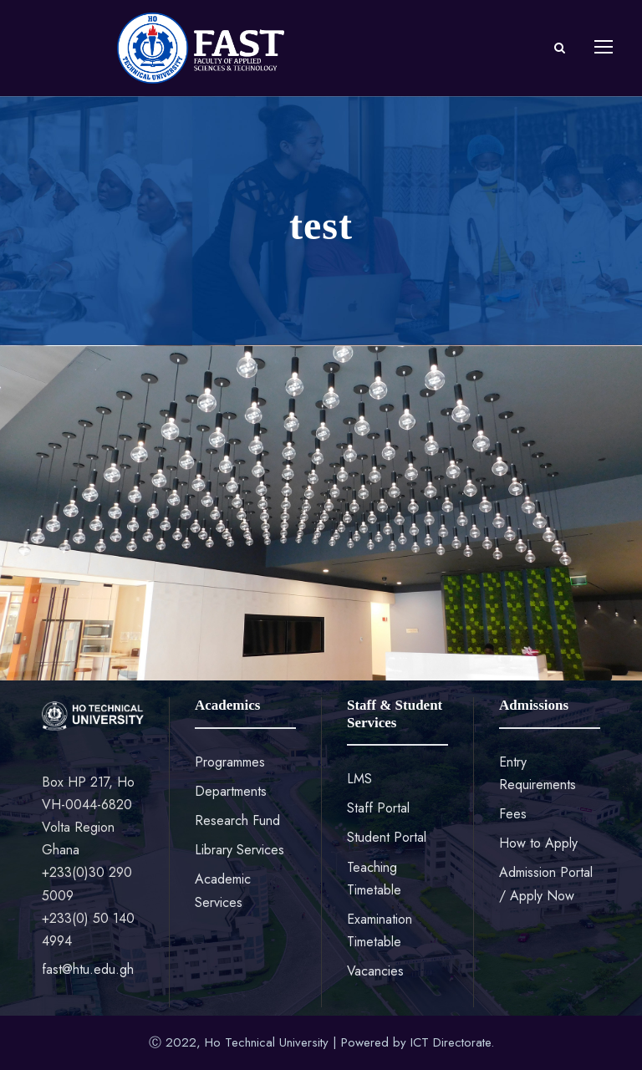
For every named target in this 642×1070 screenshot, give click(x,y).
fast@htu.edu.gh (88, 969)
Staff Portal (378, 808)
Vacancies (375, 971)
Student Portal (386, 837)
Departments (231, 791)
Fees (513, 813)
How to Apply (538, 843)
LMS (359, 778)
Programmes (230, 762)
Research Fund (237, 820)
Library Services (239, 849)
